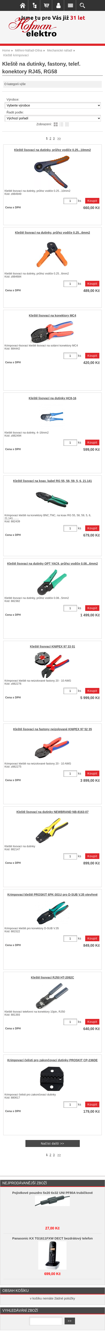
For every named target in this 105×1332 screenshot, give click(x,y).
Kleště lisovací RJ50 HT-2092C (52, 977)
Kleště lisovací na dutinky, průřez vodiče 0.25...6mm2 (52, 232)
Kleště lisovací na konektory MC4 (52, 315)
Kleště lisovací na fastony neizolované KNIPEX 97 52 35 (52, 729)
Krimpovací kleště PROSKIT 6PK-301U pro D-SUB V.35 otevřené (52, 894)
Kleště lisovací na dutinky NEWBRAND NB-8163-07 (53, 812)
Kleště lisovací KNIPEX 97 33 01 (52, 646)
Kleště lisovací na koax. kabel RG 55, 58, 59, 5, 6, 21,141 (52, 481)
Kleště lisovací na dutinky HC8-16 (52, 398)
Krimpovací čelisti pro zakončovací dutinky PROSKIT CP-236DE (52, 1060)
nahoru (98, 1325)
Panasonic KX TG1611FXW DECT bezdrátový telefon (52, 1238)
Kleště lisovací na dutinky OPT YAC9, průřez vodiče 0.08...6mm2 (52, 563)
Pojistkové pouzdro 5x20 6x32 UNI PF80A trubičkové (52, 1193)
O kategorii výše (15, 84)
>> (59, 138)
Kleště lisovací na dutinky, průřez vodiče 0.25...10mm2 (52, 150)
